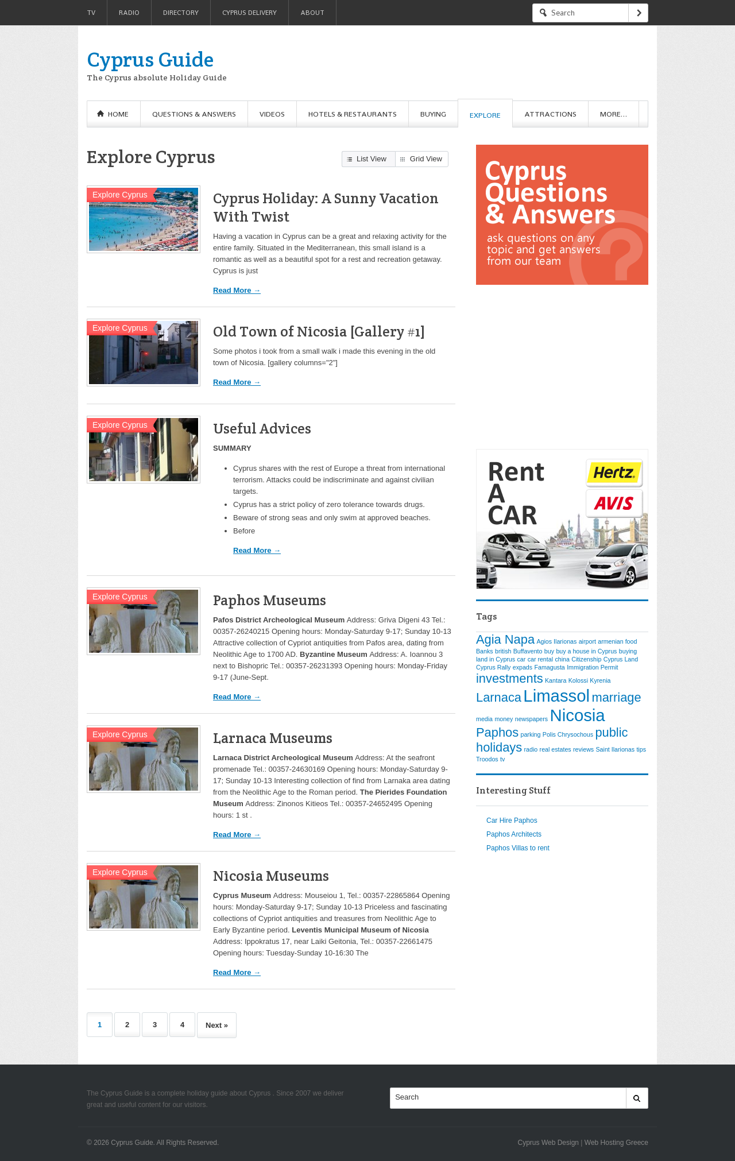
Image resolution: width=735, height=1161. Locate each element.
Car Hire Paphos (511, 820)
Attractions (550, 114)
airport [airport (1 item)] (587, 641)
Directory (181, 12)
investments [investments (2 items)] (509, 678)
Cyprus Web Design (548, 1143)
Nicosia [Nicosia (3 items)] (577, 715)
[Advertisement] (439, 63)
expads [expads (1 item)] (522, 667)
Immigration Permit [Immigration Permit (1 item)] (592, 667)
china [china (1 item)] (562, 659)
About (312, 12)
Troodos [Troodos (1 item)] (487, 759)
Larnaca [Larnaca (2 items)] (498, 697)
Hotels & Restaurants (352, 114)
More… (613, 114)
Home (118, 114)
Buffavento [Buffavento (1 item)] (528, 651)
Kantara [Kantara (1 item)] (555, 680)
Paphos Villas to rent (518, 848)
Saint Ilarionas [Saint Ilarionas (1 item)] (615, 749)
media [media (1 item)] (484, 718)
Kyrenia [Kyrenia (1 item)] (600, 680)
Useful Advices (262, 428)
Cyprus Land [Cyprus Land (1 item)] (621, 659)
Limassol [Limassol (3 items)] (556, 695)
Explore (485, 115)
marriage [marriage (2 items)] (616, 697)
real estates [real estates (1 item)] (555, 749)
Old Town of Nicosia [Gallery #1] (319, 331)
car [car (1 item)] (521, 659)
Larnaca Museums (272, 738)
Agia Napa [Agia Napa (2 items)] (505, 639)
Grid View (426, 158)
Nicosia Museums (271, 875)
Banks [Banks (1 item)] (484, 651)
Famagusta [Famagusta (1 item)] (549, 667)
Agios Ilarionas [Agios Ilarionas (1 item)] (556, 641)
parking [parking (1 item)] (530, 734)
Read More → (237, 290)
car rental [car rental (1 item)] (540, 659)
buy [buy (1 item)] (549, 651)
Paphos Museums (269, 600)
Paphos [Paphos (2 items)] (497, 732)
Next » (217, 1025)
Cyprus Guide (150, 59)
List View (371, 158)
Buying (433, 114)
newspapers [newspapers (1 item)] (531, 718)
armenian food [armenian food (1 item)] (617, 641)
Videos (272, 114)
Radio (129, 12)
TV (91, 12)
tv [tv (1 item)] (502, 759)
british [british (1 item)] (503, 651)
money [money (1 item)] (503, 718)
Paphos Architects (513, 834)
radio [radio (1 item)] (531, 749)
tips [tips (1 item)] (641, 749)
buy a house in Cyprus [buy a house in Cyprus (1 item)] (586, 651)
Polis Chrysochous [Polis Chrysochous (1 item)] (568, 734)
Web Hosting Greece (616, 1143)
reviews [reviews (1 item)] (583, 749)
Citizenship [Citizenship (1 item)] (586, 659)
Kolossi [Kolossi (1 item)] (578, 680)
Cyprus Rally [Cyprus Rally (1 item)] (493, 667)
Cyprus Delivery (249, 12)
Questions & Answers (194, 114)
